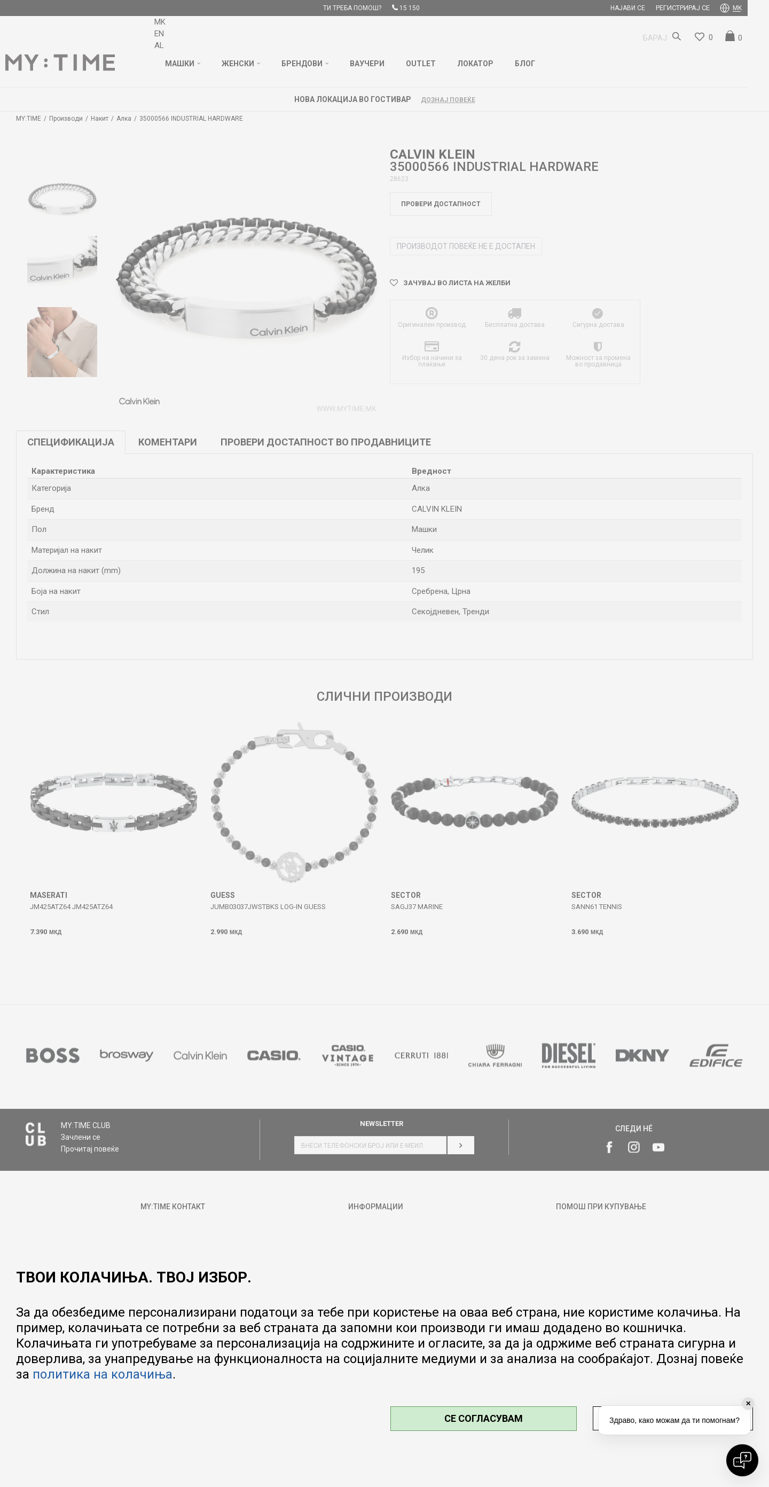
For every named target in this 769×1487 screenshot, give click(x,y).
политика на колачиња (102, 1374)
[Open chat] (742, 1460)
